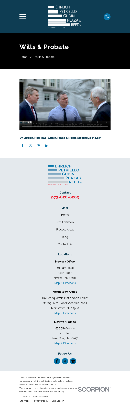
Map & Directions (65, 283)
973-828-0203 (65, 196)
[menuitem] (24, 401)
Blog (65, 237)
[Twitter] (65, 361)
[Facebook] (57, 361)
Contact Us (65, 244)
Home (65, 214)
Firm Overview (65, 222)
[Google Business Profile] (73, 361)
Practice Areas (65, 229)
